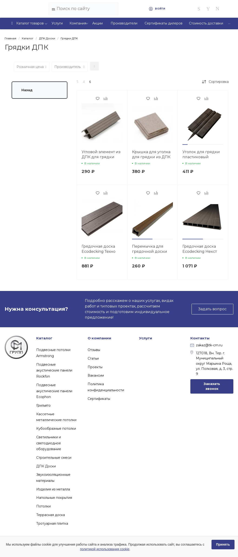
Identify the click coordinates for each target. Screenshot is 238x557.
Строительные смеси (53, 458)
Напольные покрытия (54, 498)
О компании (99, 338)
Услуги (145, 338)
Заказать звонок (212, 386)
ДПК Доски (46, 466)
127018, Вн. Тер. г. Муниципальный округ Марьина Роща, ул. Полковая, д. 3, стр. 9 (211, 363)
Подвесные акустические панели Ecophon (54, 391)
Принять (223, 544)
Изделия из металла (53, 489)
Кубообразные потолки (56, 428)
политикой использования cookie (104, 549)
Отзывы (94, 350)
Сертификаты (99, 399)
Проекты (95, 367)
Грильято (43, 405)
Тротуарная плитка (52, 523)
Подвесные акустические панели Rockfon (54, 370)
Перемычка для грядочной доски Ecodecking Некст (149, 251)
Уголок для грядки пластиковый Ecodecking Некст (201, 157)
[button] (185, 144)
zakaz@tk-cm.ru (206, 345)
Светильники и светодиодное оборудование (48, 443)
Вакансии (96, 375)
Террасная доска (50, 515)
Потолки (43, 506)
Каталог (44, 338)
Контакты (200, 338)
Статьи (93, 358)
